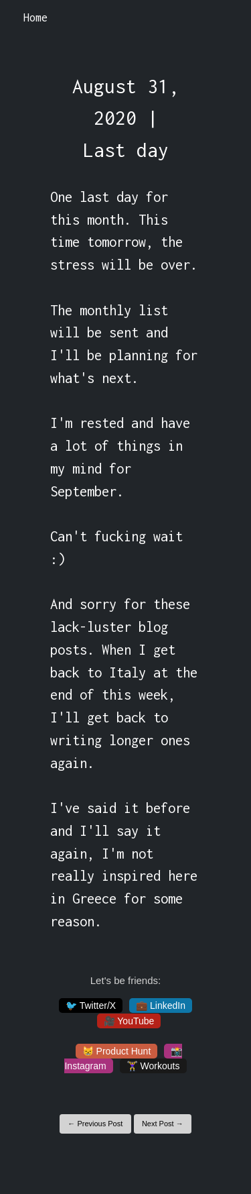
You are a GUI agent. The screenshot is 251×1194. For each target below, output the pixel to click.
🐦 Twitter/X (91, 1005)
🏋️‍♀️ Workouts (153, 1066)
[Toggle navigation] (223, 18)
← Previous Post (95, 1124)
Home (35, 17)
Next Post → (162, 1124)
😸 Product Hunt (116, 1051)
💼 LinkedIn (160, 1005)
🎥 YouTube (129, 1021)
